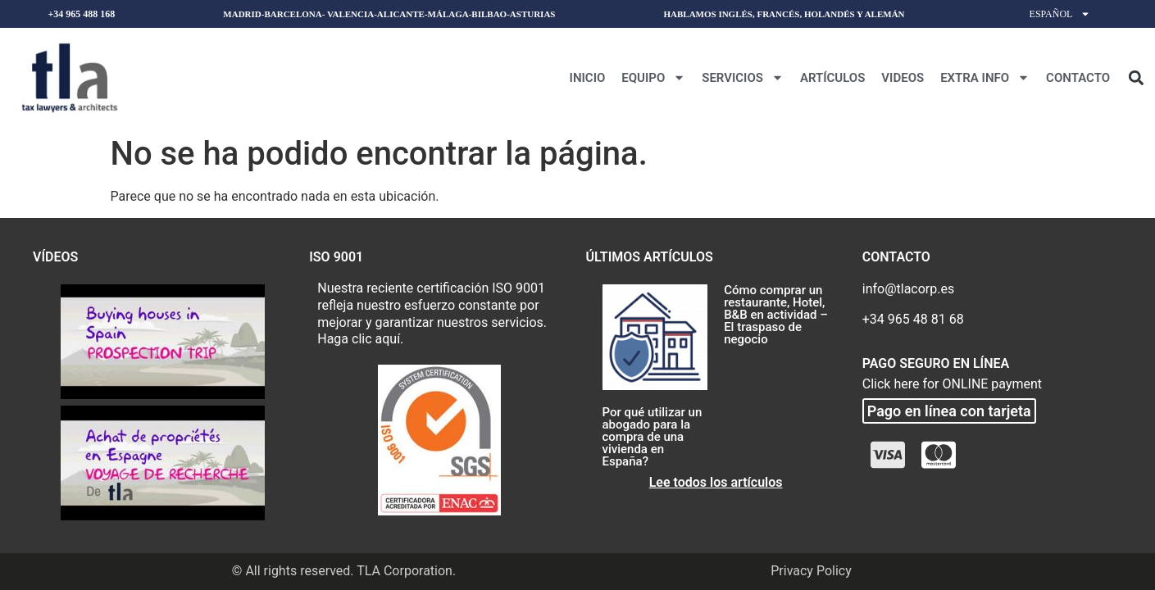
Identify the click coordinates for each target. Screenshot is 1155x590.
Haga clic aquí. (360, 339)
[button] (1135, 77)
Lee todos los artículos (716, 482)
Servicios (743, 77)
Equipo (653, 77)
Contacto (1078, 77)
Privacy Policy (811, 571)
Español (1060, 14)
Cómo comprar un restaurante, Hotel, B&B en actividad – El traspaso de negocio (776, 315)
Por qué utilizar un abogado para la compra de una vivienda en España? (653, 437)
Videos (902, 77)
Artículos (832, 77)
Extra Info (985, 77)
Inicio (588, 77)
